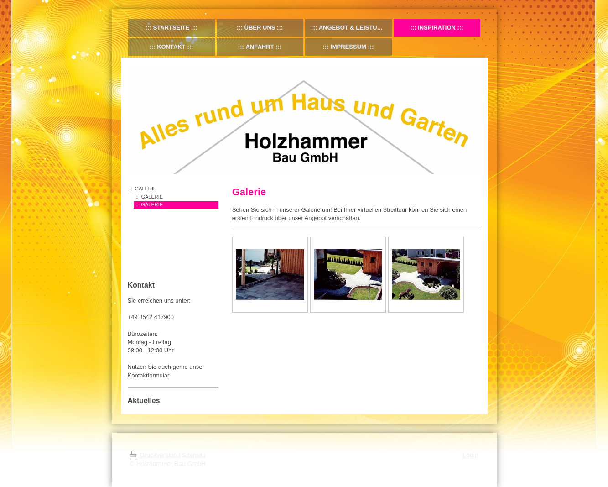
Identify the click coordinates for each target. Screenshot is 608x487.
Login (470, 455)
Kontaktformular (148, 375)
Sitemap (194, 455)
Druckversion (154, 455)
